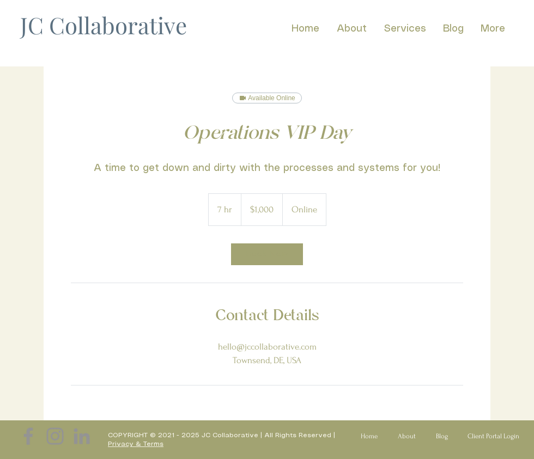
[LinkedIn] (81, 436)
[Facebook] (28, 436)
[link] (267, 254)
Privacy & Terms (135, 444)
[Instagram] (55, 436)
